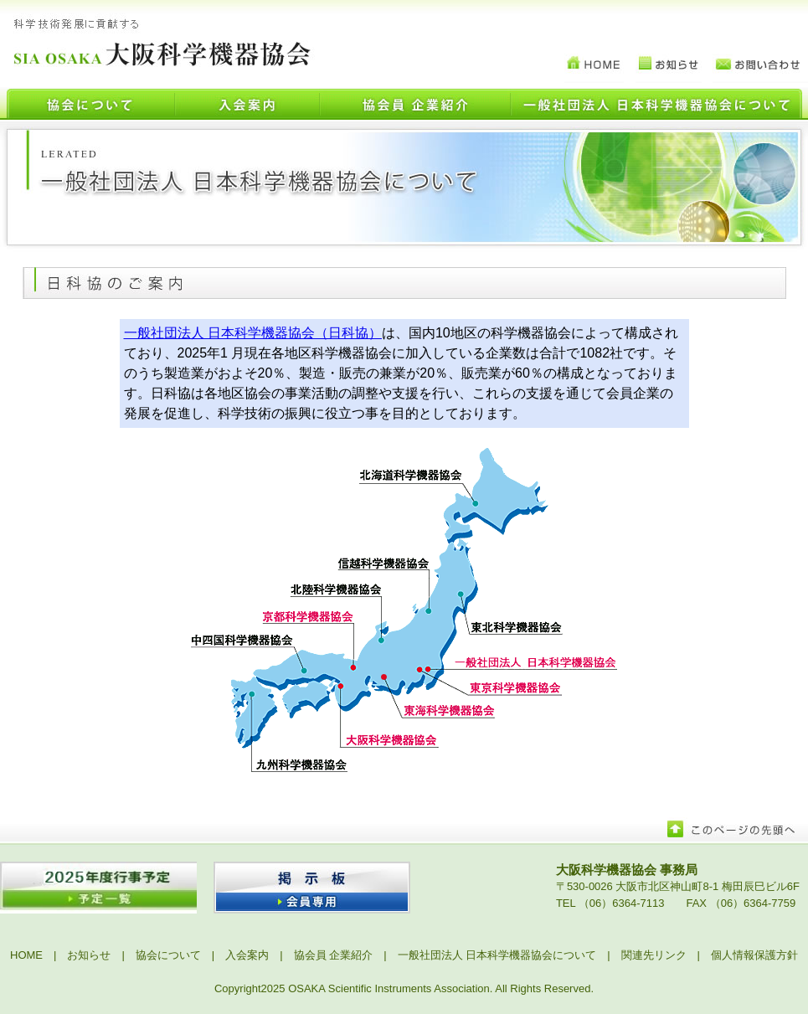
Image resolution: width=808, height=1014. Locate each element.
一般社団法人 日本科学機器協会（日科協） (253, 333)
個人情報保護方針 (754, 955)
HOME (26, 955)
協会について (168, 955)
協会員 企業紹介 (333, 955)
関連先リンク (654, 955)
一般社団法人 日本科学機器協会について (497, 955)
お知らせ (89, 955)
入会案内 (247, 955)
